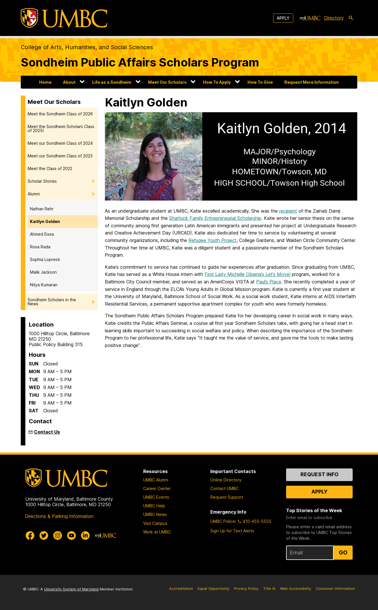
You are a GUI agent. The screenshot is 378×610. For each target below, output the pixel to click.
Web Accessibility (295, 588)
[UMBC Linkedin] (85, 535)
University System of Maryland (71, 589)
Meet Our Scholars (167, 82)
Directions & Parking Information (59, 516)
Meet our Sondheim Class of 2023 (60, 155)
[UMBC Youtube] (71, 535)
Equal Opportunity (213, 588)
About (69, 82)
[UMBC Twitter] (43, 535)
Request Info (319, 474)
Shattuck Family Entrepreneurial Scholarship (215, 218)
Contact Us (47, 432)
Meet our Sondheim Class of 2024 (60, 143)
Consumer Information (335, 588)
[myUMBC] (310, 18)
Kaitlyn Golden (45, 221)
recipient (288, 211)
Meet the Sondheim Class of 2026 (60, 113)
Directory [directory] (334, 18)
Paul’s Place (268, 282)
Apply (283, 18)
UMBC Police (222, 521)
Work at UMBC (157, 531)
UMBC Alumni (155, 479)
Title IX (269, 588)
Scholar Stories (42, 181)
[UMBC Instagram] (57, 535)
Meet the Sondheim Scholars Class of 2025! (61, 128)
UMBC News (155, 514)
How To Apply (217, 82)
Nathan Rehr (42, 208)
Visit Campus (155, 523)
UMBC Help (154, 505)
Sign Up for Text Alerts (232, 530)
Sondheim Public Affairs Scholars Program (140, 62)
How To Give (260, 82)
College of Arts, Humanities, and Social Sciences (87, 47)
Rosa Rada (40, 246)
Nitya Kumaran (43, 284)
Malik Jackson (43, 272)
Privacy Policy (246, 588)
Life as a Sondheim (111, 82)
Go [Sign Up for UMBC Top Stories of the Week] (343, 552)
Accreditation (181, 588)
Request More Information (311, 82)
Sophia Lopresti (45, 259)
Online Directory (225, 479)
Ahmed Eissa (42, 234)
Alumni (34, 193)
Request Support (226, 497)
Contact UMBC (224, 488)
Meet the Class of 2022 (50, 168)
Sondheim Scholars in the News (52, 301)
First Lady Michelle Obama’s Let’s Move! (247, 274)
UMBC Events (156, 497)
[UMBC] (64, 18)
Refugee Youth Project (212, 240)
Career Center (157, 488)
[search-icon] (351, 18)
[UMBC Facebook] (30, 535)
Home (45, 82)
